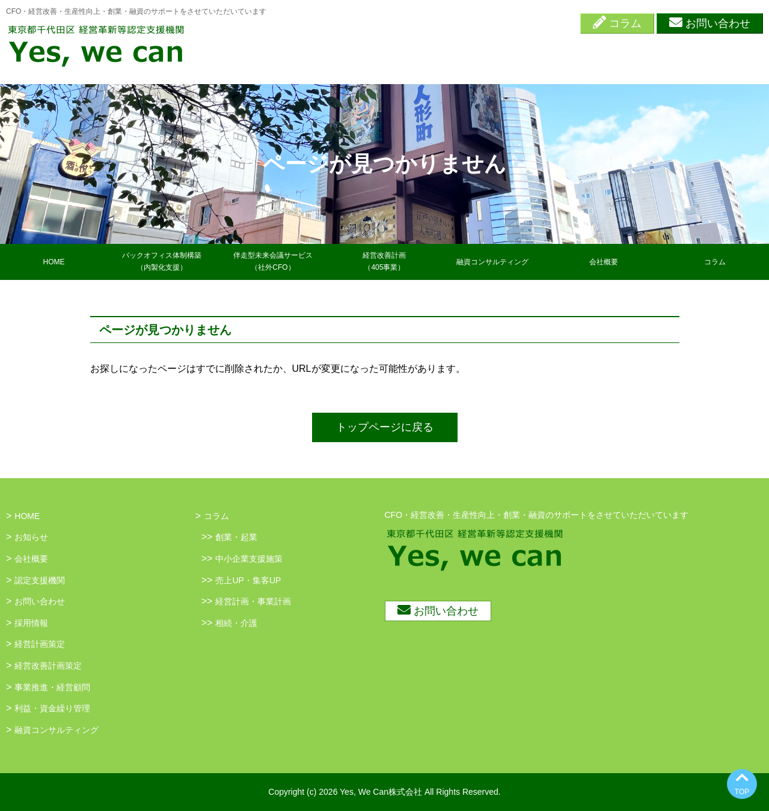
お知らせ (31, 537)
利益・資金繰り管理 (52, 708)
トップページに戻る (385, 427)
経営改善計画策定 (48, 665)
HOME (54, 262)
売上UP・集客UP (248, 580)
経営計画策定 (39, 644)
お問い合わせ (709, 22)
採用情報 (31, 623)
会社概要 (603, 262)
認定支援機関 (39, 580)
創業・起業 (236, 537)
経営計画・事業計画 (253, 601)
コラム (617, 22)
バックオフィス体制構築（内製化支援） (161, 261)
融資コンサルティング (492, 262)
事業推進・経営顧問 (52, 687)
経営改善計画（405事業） (384, 261)
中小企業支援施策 (249, 558)
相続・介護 (236, 623)
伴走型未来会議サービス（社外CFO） (273, 261)
